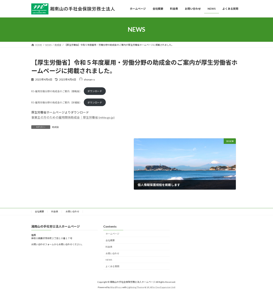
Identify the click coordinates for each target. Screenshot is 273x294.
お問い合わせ (72, 211)
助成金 (55, 127)
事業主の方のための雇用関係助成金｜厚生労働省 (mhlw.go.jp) (73, 117)
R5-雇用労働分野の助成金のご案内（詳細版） (56, 102)
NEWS (109, 259)
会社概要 (39, 211)
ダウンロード (94, 91)
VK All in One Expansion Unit (161, 287)
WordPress (116, 287)
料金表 (54, 211)
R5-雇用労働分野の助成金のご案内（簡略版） (56, 91)
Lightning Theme (135, 287)
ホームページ (112, 233)
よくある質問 (112, 266)
